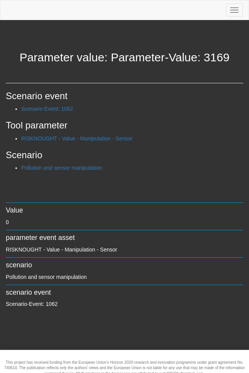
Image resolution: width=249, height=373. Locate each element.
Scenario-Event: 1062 (47, 109)
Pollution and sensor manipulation (61, 168)
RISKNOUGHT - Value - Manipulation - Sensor (77, 138)
